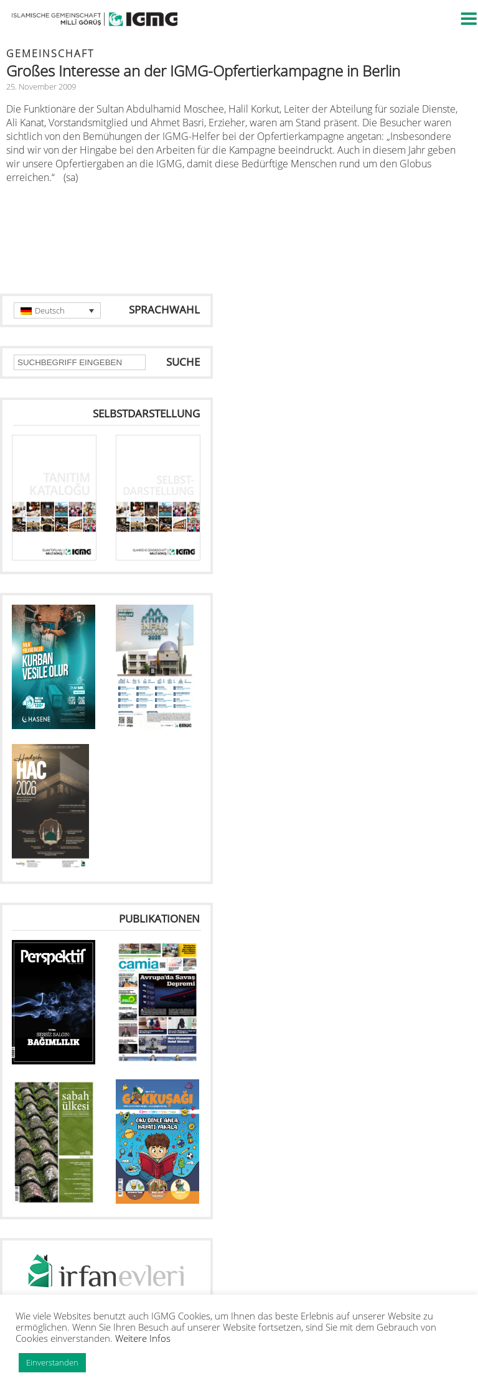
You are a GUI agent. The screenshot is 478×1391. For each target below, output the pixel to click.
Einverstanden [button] (52, 1362)
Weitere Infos (143, 1338)
